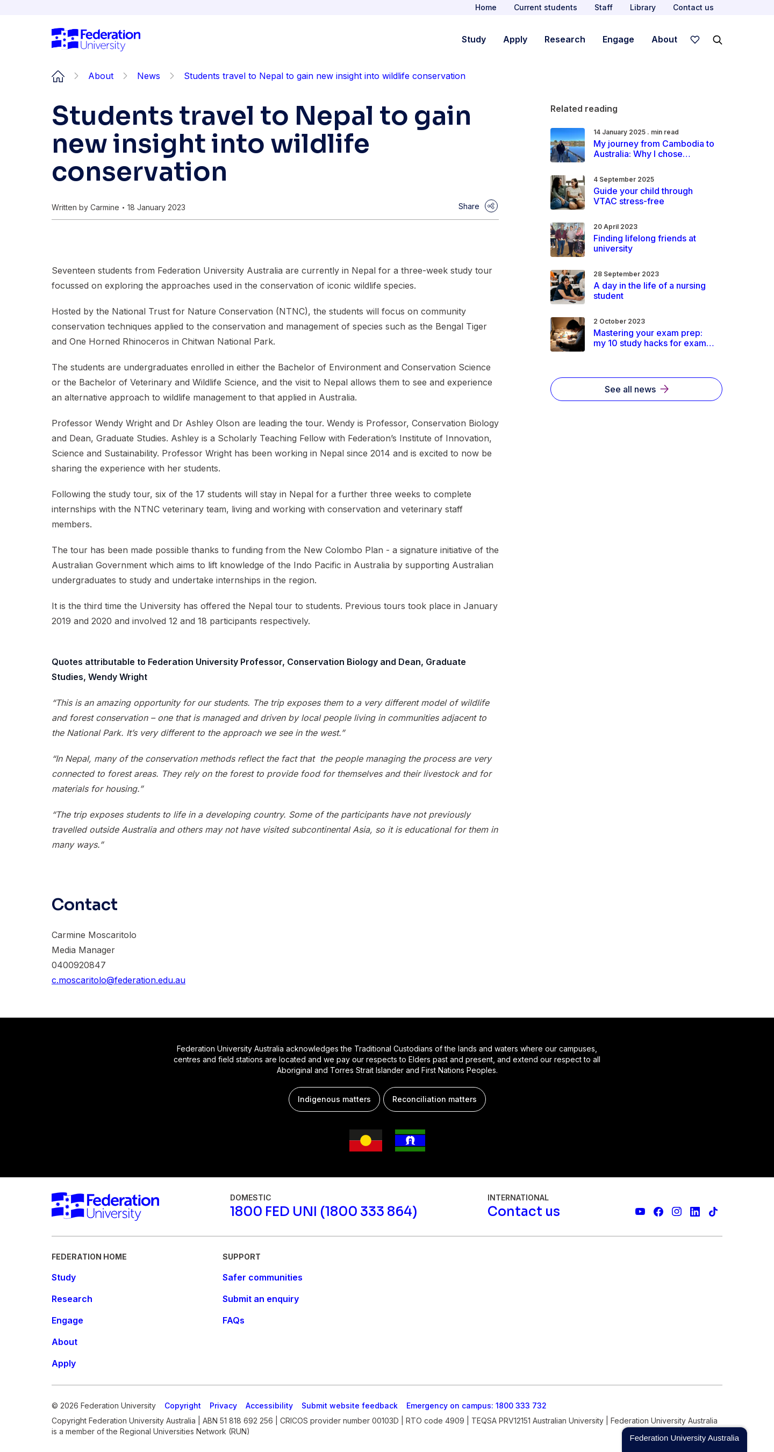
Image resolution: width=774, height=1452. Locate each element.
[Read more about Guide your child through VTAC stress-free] (654, 196)
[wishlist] (695, 40)
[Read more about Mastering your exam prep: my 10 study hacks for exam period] (654, 338)
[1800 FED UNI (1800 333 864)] (323, 1211)
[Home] (96, 40)
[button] (684, 1439)
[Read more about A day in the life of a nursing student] (654, 291)
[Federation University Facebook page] (658, 1212)
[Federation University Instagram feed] (677, 1212)
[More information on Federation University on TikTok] (713, 1212)
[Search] (717, 40)
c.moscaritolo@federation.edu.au (118, 980)
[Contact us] (524, 1211)
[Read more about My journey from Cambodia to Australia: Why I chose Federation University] (654, 149)
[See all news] (636, 389)
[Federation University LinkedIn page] (695, 1212)
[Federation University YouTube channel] (640, 1212)
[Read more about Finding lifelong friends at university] (654, 243)
